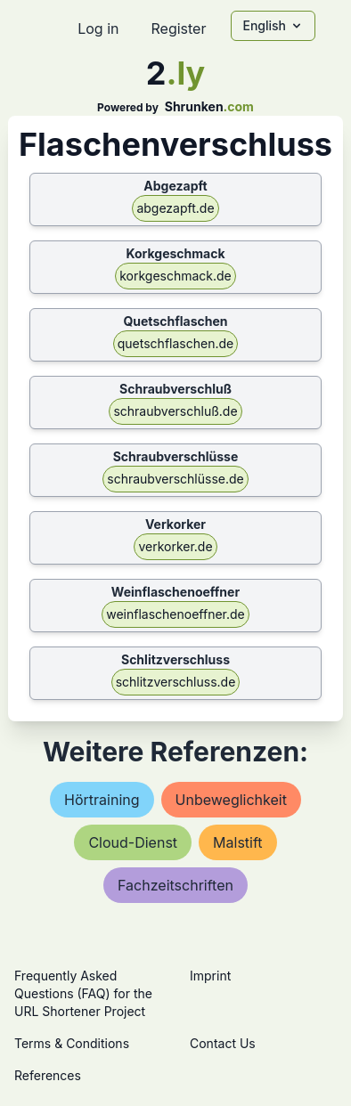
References (47, 1075)
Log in (98, 28)
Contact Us (223, 1043)
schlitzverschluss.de (176, 681)
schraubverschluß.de (175, 411)
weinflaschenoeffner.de (175, 614)
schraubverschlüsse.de (175, 478)
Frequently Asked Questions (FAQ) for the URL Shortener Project (83, 993)
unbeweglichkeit (231, 800)
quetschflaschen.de (175, 343)
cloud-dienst (132, 842)
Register (178, 28)
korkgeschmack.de (175, 275)
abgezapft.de (175, 208)
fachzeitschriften (175, 885)
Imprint (210, 975)
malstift (237, 842)
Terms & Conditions (71, 1043)
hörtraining (101, 800)
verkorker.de (175, 546)
